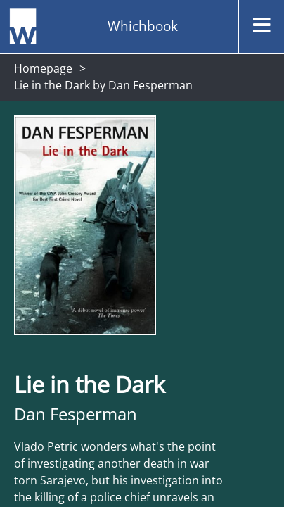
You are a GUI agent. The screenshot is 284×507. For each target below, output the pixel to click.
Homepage (43, 68)
